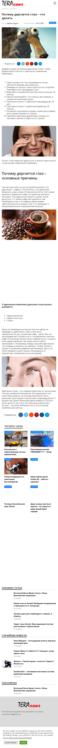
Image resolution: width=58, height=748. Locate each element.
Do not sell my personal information (17, 738)
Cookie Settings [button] (10, 742)
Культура (52, 23)
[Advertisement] (29, 272)
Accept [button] (23, 742)
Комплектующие (37, 432)
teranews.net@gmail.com (12, 714)
